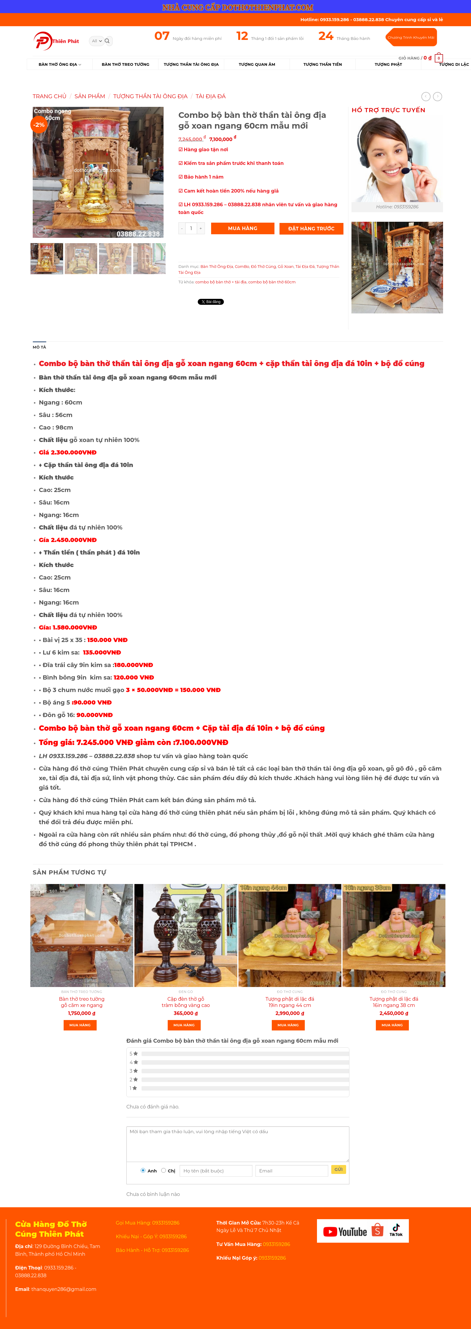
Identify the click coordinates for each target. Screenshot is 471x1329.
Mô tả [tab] (39, 347)
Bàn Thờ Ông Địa (60, 65)
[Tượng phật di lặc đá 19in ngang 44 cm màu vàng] (289, 935)
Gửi (339, 1169)
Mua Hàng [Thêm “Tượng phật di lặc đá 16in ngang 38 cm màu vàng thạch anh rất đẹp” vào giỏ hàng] (392, 1025)
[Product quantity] (191, 228)
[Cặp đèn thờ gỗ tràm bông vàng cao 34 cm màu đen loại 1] (185, 935)
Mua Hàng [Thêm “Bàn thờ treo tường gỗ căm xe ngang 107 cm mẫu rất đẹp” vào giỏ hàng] (80, 1025)
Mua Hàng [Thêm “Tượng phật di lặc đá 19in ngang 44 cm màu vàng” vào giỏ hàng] (288, 1025)
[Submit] (107, 41)
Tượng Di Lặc (454, 64)
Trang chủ (50, 96)
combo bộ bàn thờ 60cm (272, 282)
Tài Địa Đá (211, 96)
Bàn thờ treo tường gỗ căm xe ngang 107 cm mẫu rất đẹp (82, 1005)
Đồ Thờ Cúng (263, 266)
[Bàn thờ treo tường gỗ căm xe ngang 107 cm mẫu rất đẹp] (81, 935)
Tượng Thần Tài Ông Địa (150, 96)
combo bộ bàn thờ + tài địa (221, 282)
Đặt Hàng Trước (311, 229)
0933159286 (276, 1244)
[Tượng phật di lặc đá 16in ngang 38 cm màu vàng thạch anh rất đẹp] (394, 935)
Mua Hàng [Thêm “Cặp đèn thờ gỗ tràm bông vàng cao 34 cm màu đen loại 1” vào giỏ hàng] (184, 1025)
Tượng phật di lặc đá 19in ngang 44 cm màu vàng (290, 1005)
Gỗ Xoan (285, 266)
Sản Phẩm (90, 96)
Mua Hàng (243, 228)
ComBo (242, 266)
